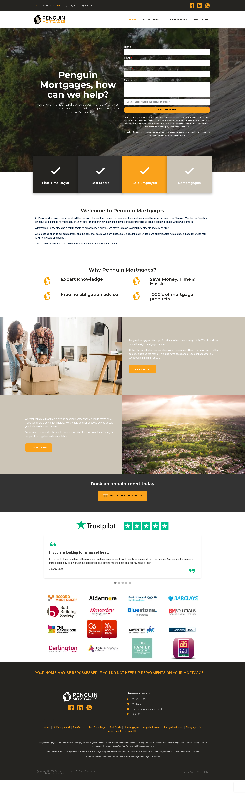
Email (127, 58)
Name (127, 47)
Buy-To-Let (200, 19)
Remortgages (189, 183)
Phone (127, 69)
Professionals (177, 19)
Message (129, 80)
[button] (142, 369)
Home (133, 19)
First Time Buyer (56, 183)
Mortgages (151, 19)
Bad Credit (100, 183)
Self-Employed (145, 183)
